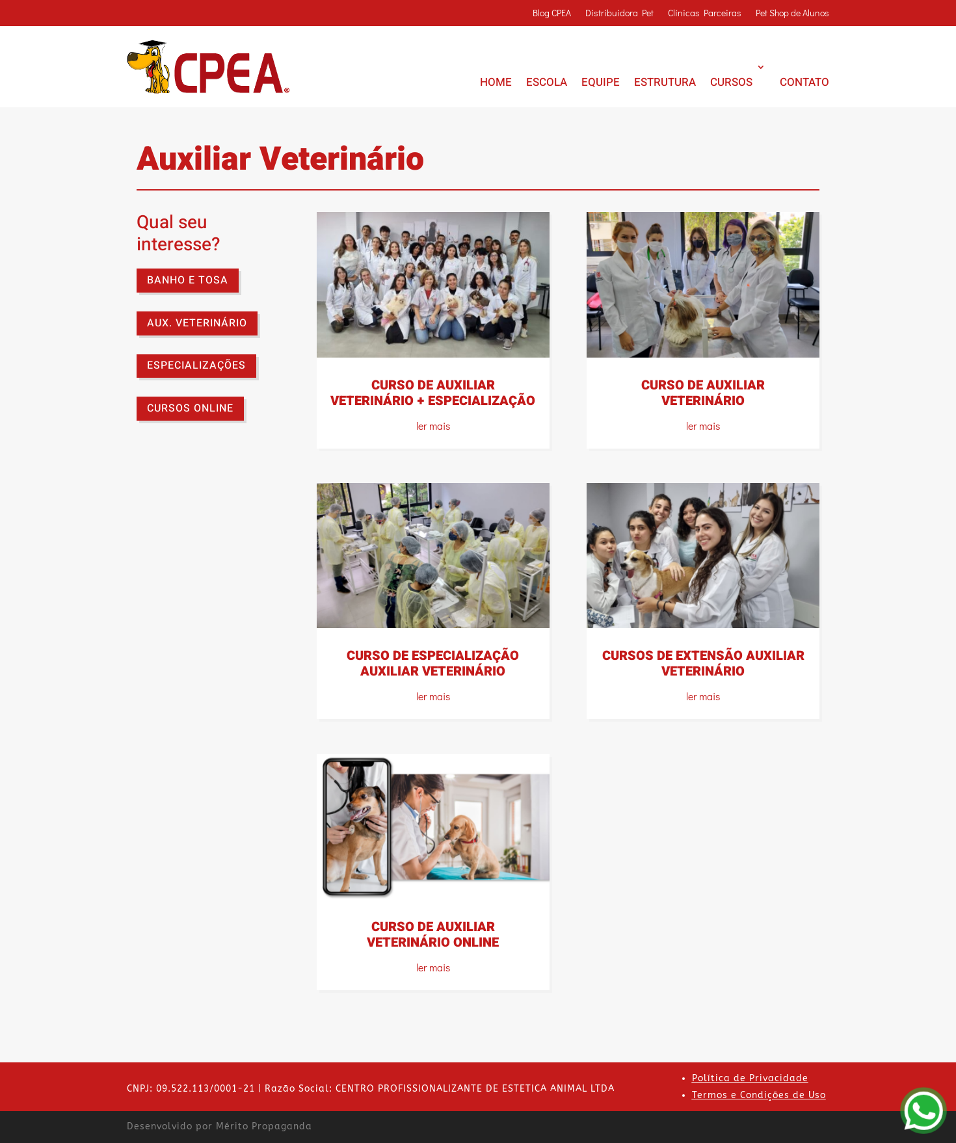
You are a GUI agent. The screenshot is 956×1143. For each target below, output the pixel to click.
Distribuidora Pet (619, 13)
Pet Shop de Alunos (792, 13)
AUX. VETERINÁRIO (197, 323)
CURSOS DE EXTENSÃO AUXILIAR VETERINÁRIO (703, 663)
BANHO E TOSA (187, 280)
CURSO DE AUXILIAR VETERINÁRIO (703, 393)
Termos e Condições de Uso (759, 1095)
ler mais (433, 425)
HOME (496, 82)
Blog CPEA (552, 13)
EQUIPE (600, 82)
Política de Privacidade (750, 1078)
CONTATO (804, 82)
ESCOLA (546, 82)
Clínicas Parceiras (704, 13)
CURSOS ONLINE (190, 408)
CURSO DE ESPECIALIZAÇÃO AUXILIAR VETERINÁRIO (433, 663)
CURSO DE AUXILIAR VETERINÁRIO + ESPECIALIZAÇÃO (432, 393)
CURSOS (731, 82)
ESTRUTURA (665, 82)
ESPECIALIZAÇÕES (196, 365)
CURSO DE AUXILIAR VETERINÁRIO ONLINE (433, 934)
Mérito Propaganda (264, 1126)
